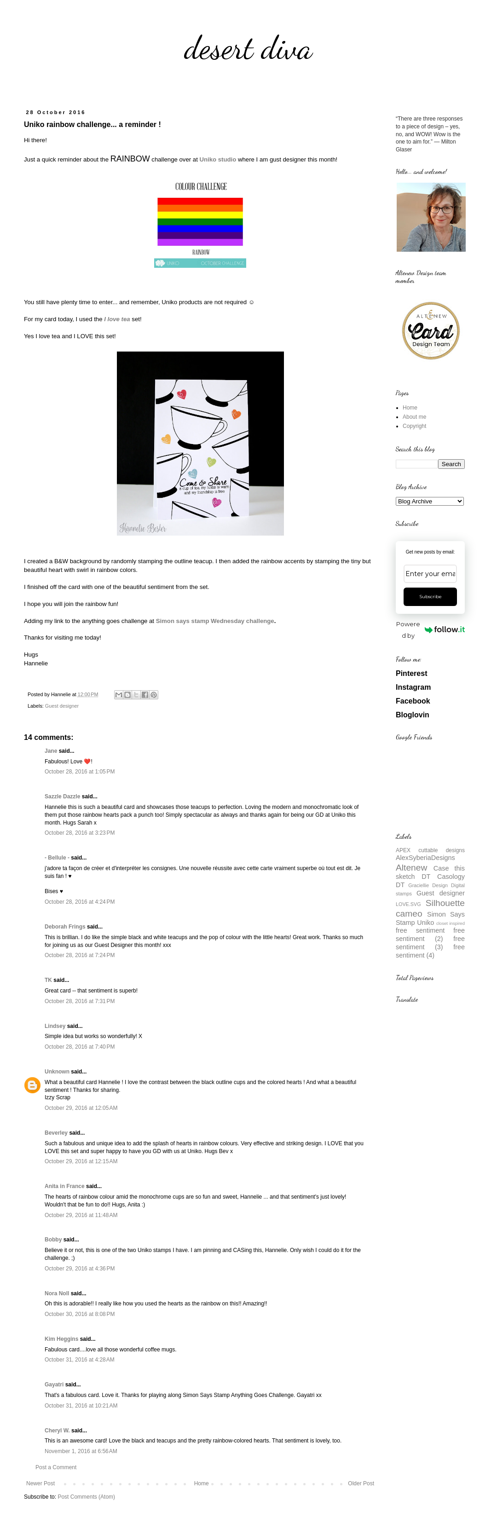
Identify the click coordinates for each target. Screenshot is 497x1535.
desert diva (248, 48)
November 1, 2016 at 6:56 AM (81, 1451)
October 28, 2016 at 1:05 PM (80, 771)
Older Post (361, 1483)
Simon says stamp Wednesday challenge (215, 620)
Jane (51, 751)
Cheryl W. (57, 1430)
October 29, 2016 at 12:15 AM (81, 1161)
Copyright (414, 426)
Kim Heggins (61, 1339)
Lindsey (55, 1026)
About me (414, 417)
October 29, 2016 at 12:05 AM (81, 1108)
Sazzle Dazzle (62, 796)
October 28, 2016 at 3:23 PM (80, 833)
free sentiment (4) (430, 951)
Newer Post (40, 1483)
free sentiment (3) (430, 943)
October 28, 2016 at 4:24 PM (80, 902)
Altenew (411, 867)
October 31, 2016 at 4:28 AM (80, 1359)
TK (48, 980)
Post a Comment (55, 1467)
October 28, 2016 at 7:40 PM (80, 1047)
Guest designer (62, 706)
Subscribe (430, 597)
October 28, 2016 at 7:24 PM (80, 955)
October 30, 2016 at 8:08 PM (80, 1314)
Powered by (430, 629)
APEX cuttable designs (430, 850)
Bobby (53, 1239)
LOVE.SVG (408, 904)
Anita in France (65, 1186)
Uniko (425, 922)
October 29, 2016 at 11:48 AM (81, 1215)
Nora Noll (57, 1293)
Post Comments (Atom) (86, 1497)
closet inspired (450, 923)
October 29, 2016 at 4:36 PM (80, 1268)
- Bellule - (57, 857)
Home (201, 1483)
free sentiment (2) (430, 934)
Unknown (57, 1071)
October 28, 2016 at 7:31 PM (80, 1001)
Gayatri (54, 1384)
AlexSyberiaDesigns (425, 857)
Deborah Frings (65, 926)
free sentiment (420, 930)
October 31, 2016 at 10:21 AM (81, 1405)
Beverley (56, 1133)
